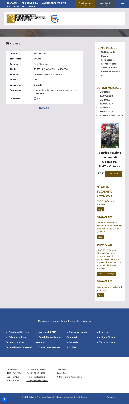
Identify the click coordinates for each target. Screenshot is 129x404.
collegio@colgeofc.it (35, 377)
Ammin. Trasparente (54, 3)
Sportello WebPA (110, 71)
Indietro (44, 108)
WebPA (31, 6)
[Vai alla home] (26, 18)
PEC (103, 75)
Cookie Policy (62, 373)
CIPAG (72, 347)
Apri (37, 98)
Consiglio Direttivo (18, 332)
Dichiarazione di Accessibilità (69, 377)
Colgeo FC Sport (108, 337)
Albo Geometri (15, 6)
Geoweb (73, 342)
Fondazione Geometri (50, 347)
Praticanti (104, 332)
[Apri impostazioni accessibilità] (4, 399)
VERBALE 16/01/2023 (111, 115)
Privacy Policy (62, 369)
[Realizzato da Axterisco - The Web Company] (111, 397)
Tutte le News (109, 67)
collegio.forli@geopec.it (37, 380)
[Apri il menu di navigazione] (121, 3)
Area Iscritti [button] (106, 4)
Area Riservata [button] (85, 4)
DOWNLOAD (113, 173)
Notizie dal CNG (47, 332)
